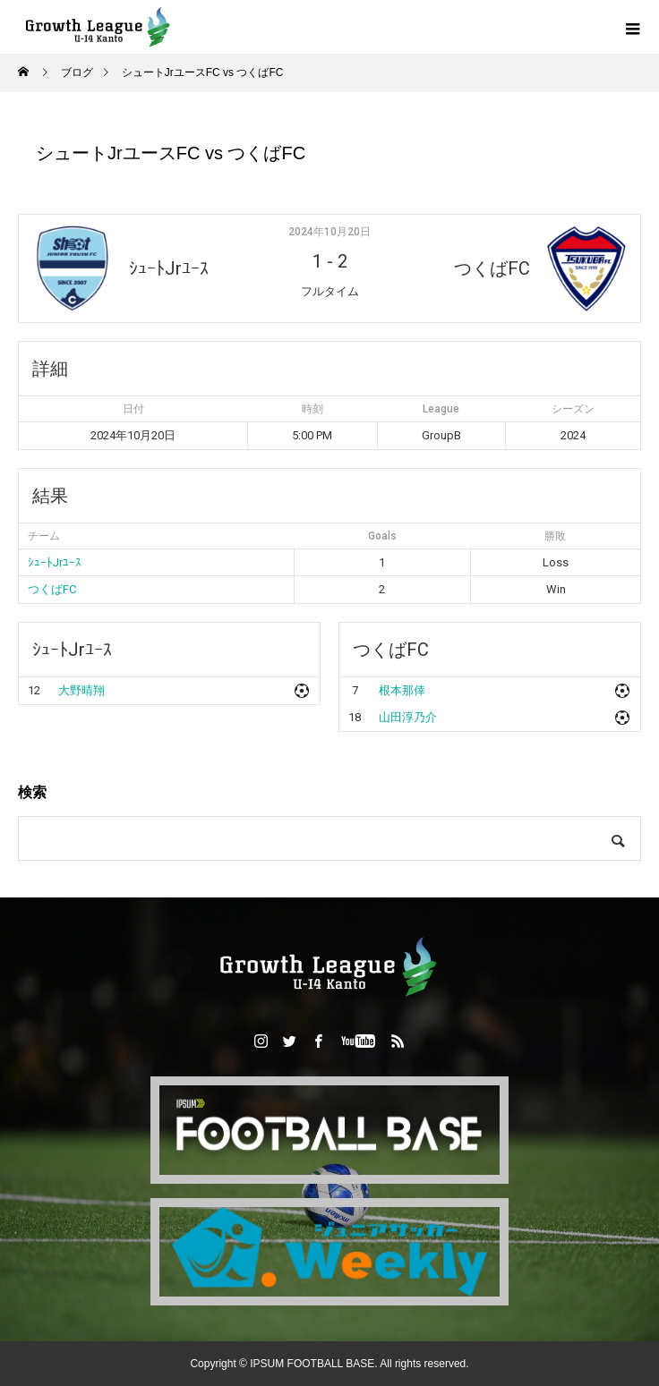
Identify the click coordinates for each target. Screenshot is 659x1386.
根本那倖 (402, 690)
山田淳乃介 (408, 717)
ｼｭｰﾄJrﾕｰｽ (54, 562)
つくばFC (52, 589)
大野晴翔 (81, 690)
